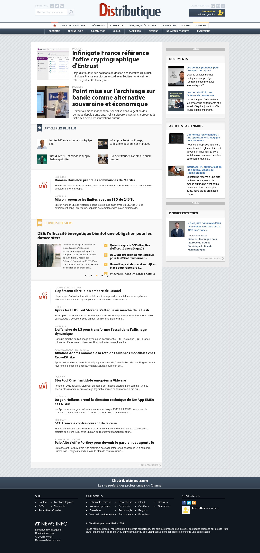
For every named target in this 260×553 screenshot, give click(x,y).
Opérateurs (98, 26)
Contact (43, 502)
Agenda (185, 26)
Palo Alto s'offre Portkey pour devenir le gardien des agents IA (104, 443)
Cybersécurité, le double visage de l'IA (73, 233)
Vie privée (59, 506)
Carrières (135, 31)
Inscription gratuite (205, 13)
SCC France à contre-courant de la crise (86, 423)
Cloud (117, 31)
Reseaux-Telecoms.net (48, 540)
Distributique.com (45, 533)
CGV (41, 506)
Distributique (130, 11)
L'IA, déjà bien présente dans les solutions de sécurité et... (131, 242)
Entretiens (203, 31)
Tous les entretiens (209, 258)
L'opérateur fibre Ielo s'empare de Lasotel (88, 291)
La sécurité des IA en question (129, 250)
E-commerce (98, 31)
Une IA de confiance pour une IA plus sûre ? (131, 274)
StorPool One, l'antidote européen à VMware (90, 380)
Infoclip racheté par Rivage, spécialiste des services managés (130, 142)
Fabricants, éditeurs (73, 26)
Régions (153, 31)
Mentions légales (63, 502)
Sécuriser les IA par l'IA (124, 257)
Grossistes (116, 26)
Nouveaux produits (99, 506)
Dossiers (200, 26)
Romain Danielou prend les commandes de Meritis (95, 180)
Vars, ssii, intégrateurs (101, 514)
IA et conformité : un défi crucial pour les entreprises (131, 264)
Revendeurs (169, 26)
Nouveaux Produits (177, 31)
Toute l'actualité (148, 464)
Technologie (75, 31)
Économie (54, 31)
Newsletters (205, 508)
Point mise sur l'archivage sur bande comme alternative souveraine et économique (113, 97)
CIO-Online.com (44, 536)
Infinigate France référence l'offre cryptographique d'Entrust (110, 59)
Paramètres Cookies (50, 510)
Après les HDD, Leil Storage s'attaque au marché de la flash (102, 310)
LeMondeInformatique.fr (48, 529)
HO (54, 25)
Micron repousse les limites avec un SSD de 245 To (94, 200)
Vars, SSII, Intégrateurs (143, 26)
